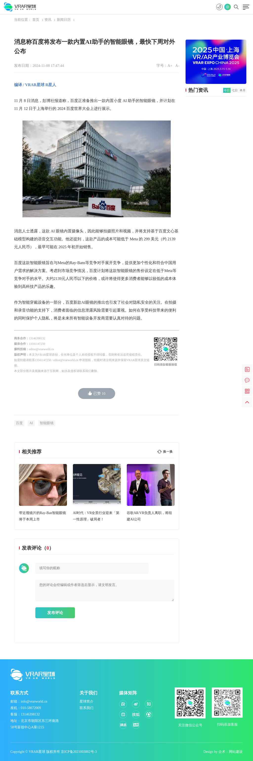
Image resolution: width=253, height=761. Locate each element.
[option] (43, 493)
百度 (19, 423)
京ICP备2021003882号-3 (79, 752)
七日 (235, 90)
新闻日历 (64, 20)
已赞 (96, 393)
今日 (227, 90)
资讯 (47, 20)
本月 (243, 90)
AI (31, 423)
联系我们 (86, 708)
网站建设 (236, 752)
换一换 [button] (168, 451)
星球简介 (86, 701)
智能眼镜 (47, 423)
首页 (35, 20)
